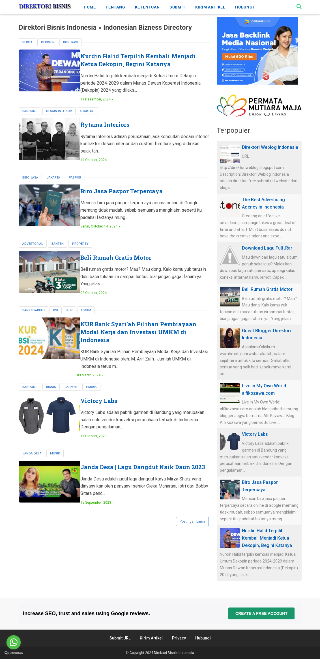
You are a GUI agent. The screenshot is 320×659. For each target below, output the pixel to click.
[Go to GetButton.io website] (14, 653)
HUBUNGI (244, 7)
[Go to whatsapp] (14, 642)
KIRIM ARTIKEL (210, 7)
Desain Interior (59, 119)
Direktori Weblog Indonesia (270, 147)
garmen (71, 394)
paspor (75, 185)
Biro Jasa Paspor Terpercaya (137, 199)
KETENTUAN (147, 7)
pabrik (91, 394)
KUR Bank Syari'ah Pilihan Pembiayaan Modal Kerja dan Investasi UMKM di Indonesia (140, 339)
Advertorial (32, 251)
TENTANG (115, 7)
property (80, 251)
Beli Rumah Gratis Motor (131, 265)
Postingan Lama (192, 531)
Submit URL (119, 638)
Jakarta (53, 185)
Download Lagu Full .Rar (267, 248)
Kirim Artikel (151, 638)
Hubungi (203, 638)
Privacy (179, 638)
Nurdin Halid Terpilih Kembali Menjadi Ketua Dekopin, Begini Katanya (141, 64)
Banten (57, 251)
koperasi (70, 42)
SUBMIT (177, 7)
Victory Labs (115, 408)
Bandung (30, 119)
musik (55, 460)
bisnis (51, 394)
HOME (90, 7)
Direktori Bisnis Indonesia (174, 653)
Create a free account (261, 613)
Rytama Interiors (121, 132)
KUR (69, 317)
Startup (87, 119)
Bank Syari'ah (33, 317)
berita (27, 42)
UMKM (86, 317)
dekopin (48, 42)
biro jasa (30, 185)
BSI (55, 317)
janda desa (32, 460)
